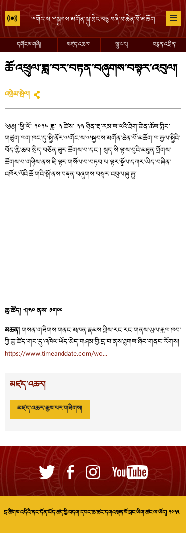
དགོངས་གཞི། (29, 45)
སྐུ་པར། (121, 45)
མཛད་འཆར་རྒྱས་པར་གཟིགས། (49, 408)
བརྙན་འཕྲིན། (164, 45)
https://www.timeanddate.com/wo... (56, 354)
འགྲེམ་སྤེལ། (17, 95)
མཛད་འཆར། (78, 45)
